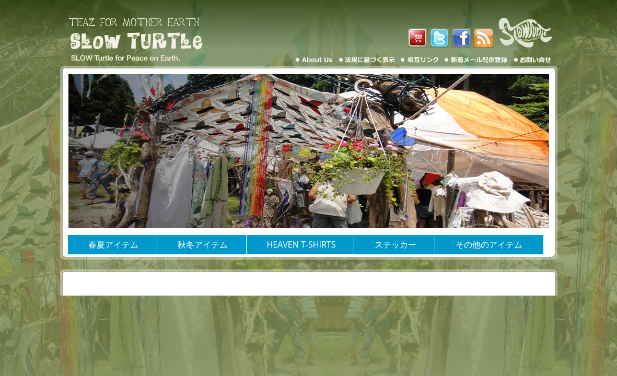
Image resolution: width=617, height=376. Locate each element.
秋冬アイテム (203, 244)
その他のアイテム (489, 244)
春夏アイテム (113, 244)
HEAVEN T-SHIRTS (301, 244)
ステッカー (395, 244)
